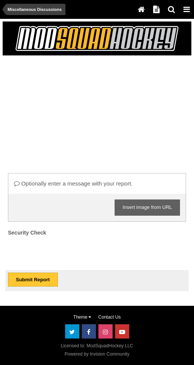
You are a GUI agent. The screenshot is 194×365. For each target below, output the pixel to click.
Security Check (27, 233)
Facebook (89, 331)
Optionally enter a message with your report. (73, 183)
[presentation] (65, 252)
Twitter (72, 331)
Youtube (122, 331)
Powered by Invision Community (97, 354)
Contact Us (109, 317)
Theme (82, 317)
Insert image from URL (147, 207)
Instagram (105, 331)
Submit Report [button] (33, 279)
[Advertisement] (93, 111)
